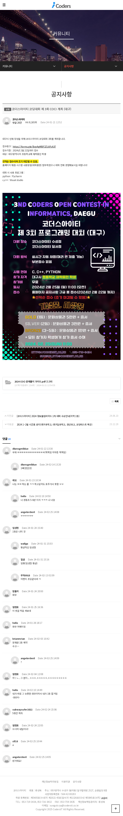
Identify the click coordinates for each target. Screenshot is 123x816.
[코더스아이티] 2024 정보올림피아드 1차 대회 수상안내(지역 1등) (48, 416)
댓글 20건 (17, 122)
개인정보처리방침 (50, 781)
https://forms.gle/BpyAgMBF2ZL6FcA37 (34, 146)
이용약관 (66, 781)
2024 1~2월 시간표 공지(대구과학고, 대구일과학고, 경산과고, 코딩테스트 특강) (54, 424)
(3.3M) (34, 381)
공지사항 (77, 781)
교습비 (104, 798)
